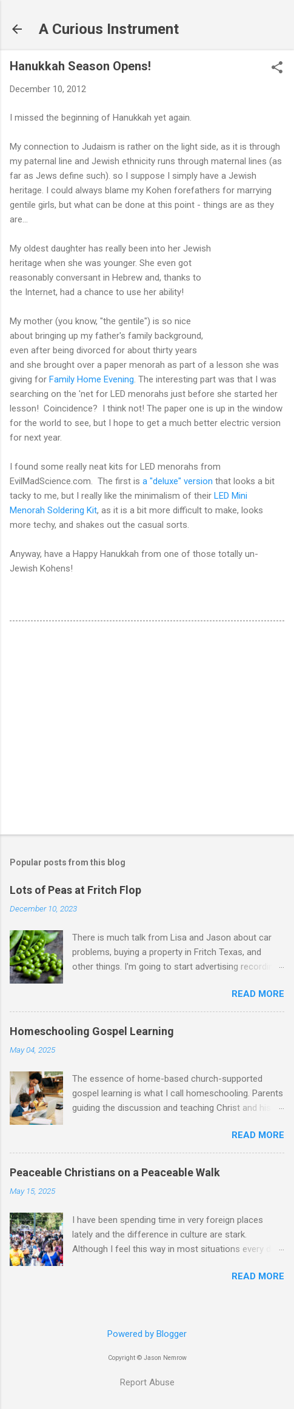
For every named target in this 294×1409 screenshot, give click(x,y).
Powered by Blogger (147, 1333)
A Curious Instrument (109, 29)
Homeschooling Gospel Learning (92, 1031)
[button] (277, 68)
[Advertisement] (147, 730)
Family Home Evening (91, 379)
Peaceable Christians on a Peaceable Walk (115, 1172)
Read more (258, 993)
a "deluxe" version (177, 481)
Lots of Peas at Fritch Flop (75, 890)
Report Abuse (147, 1382)
